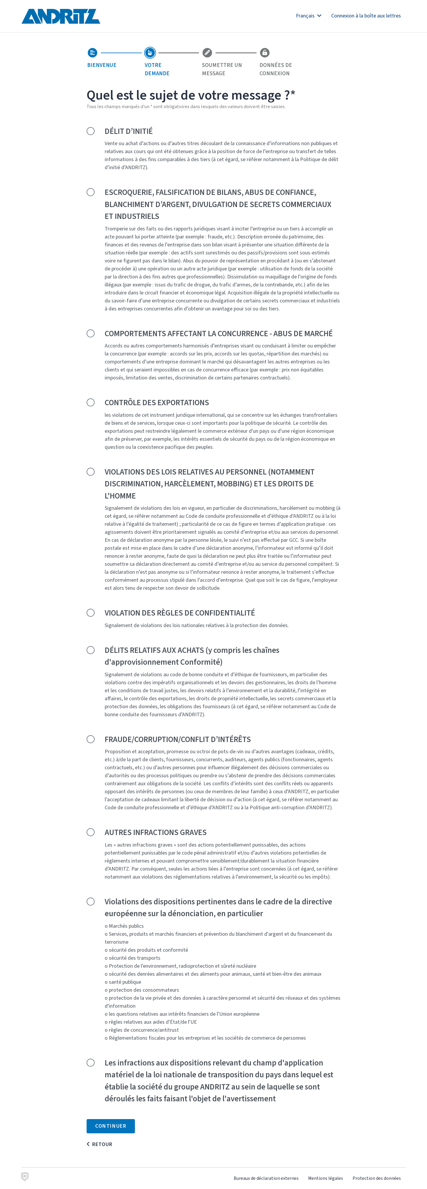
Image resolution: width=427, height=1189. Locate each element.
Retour (102, 1144)
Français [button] (309, 15)
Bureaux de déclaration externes (266, 1178)
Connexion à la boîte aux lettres (366, 15)
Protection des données (377, 1178)
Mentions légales (325, 1178)
